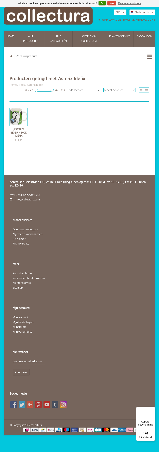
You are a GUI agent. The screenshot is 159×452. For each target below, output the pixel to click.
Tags (22, 84)
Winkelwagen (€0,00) (114, 19)
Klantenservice (119, 36)
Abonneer (21, 372)
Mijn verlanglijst (22, 331)
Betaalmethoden (23, 273)
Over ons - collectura (89, 38)
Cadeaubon (144, 36)
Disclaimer (19, 239)
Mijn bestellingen (23, 322)
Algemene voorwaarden (27, 234)
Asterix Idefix (35, 84)
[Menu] (152, 409)
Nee (112, 3)
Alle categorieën (58, 38)
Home (10, 36)
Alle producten (30, 38)
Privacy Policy (21, 243)
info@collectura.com (27, 199)
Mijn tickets (19, 327)
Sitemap (18, 287)
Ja (102, 3)
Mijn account (143, 19)
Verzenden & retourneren (29, 278)
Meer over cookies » (129, 3)
